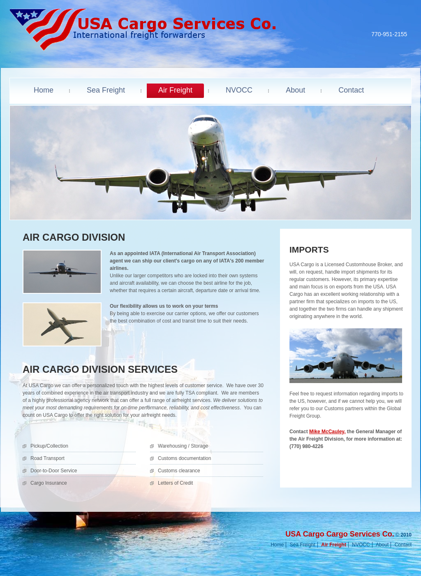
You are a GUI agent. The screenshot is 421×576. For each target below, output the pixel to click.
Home (277, 545)
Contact (403, 545)
